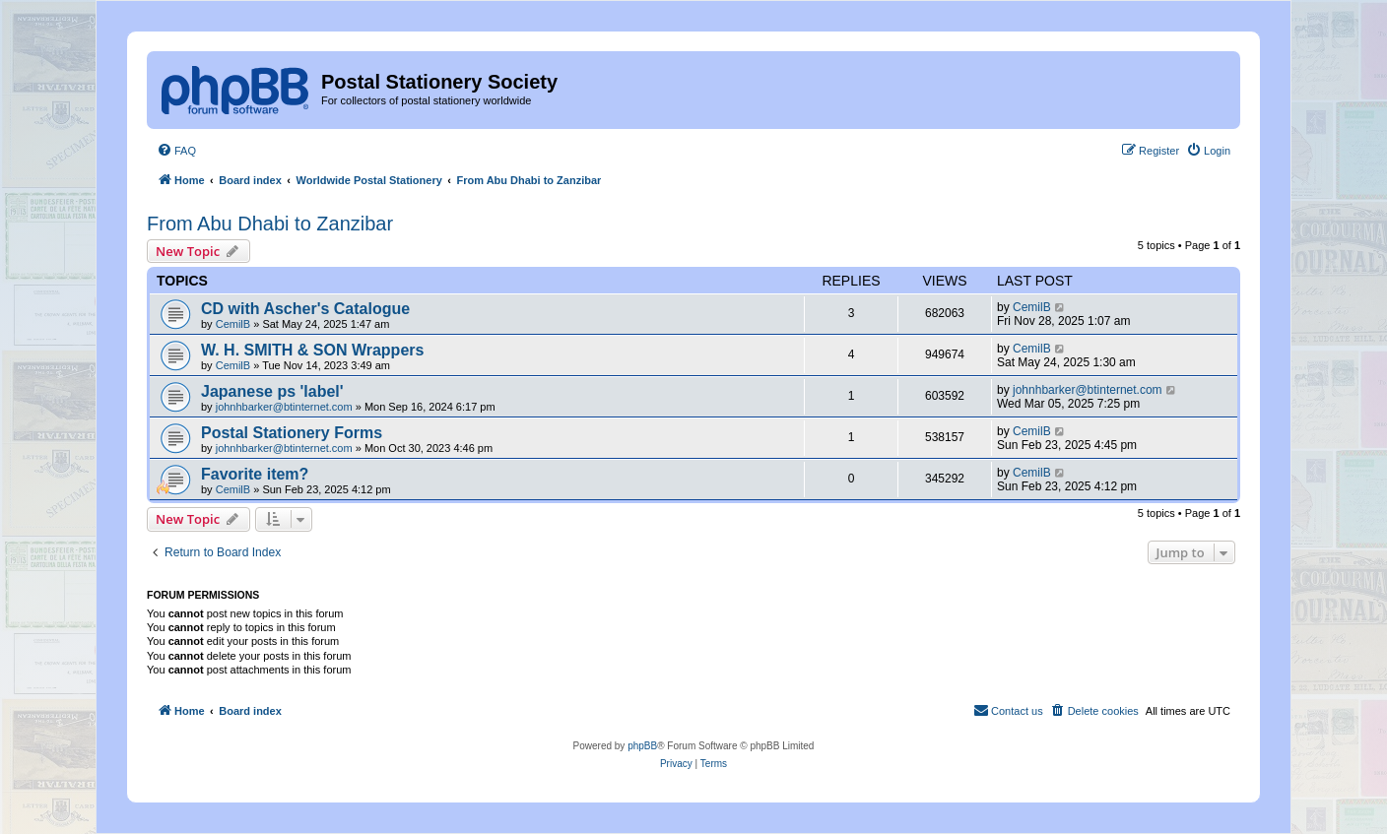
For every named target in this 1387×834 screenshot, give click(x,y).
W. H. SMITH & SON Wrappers (312, 350)
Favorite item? (254, 474)
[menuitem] (176, 150)
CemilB (233, 324)
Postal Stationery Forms (291, 432)
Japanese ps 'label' (272, 391)
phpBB (642, 745)
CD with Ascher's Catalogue (305, 308)
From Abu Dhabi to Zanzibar (270, 223)
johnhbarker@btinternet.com (284, 407)
